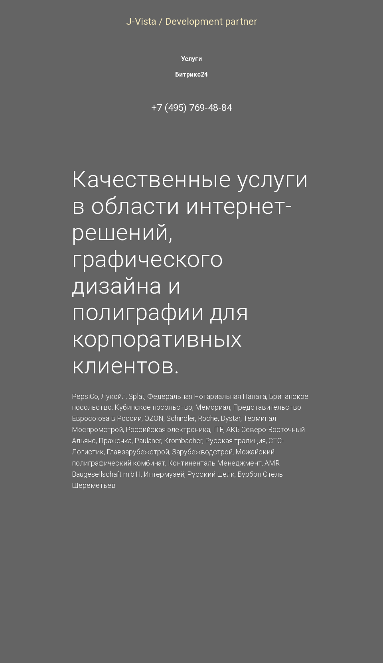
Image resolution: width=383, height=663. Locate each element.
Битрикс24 (191, 74)
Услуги (191, 59)
